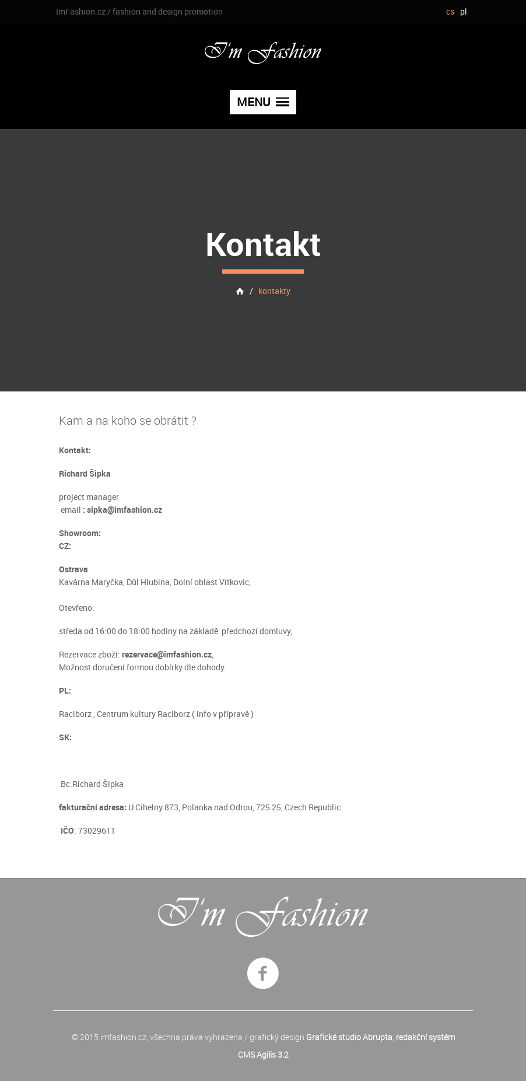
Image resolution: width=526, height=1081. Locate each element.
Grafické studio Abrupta (349, 1036)
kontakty (274, 290)
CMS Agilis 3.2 (263, 1054)
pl (463, 11)
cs (450, 11)
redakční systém (425, 1036)
